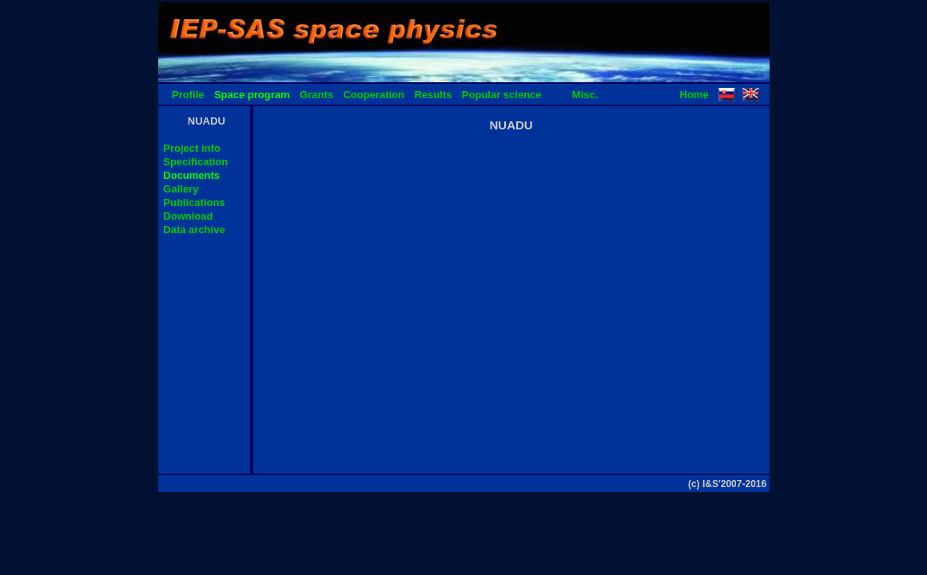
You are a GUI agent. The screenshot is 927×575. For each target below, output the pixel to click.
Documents (191, 175)
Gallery (180, 189)
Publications (194, 202)
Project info (192, 148)
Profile (188, 95)
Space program (252, 95)
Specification (195, 162)
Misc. (585, 95)
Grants (316, 95)
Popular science (502, 95)
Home (694, 95)
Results (433, 95)
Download (188, 216)
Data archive (194, 230)
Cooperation (373, 95)
